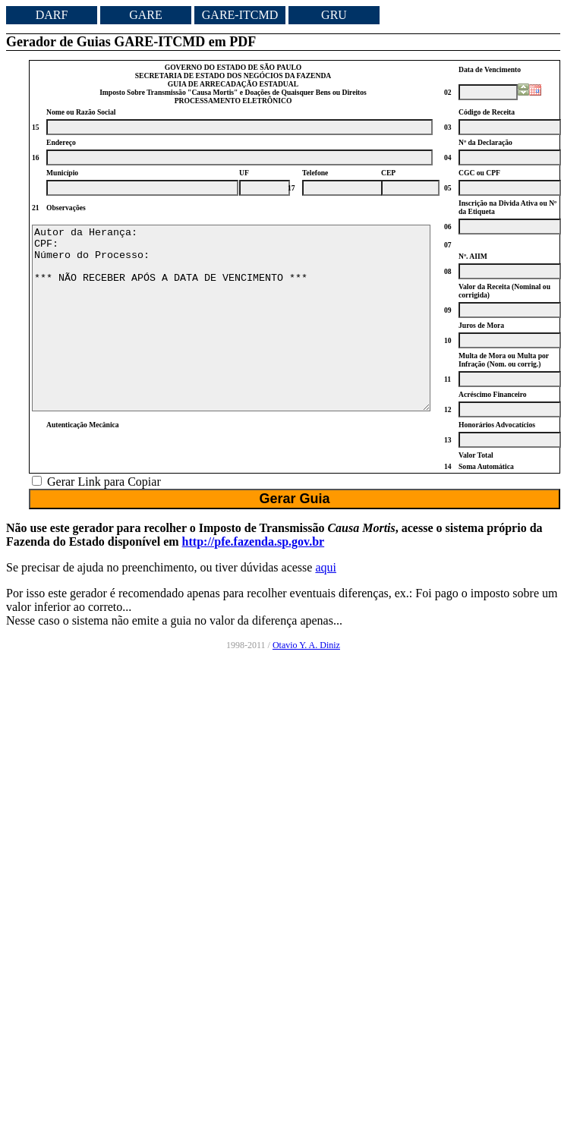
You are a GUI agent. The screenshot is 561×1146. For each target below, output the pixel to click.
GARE (145, 14)
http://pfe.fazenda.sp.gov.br (253, 565)
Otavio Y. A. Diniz (306, 669)
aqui (325, 591)
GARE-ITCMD (240, 14)
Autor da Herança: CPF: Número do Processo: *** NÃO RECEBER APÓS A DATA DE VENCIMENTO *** (231, 330)
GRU (334, 14)
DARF (52, 14)
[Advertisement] (494, 912)
